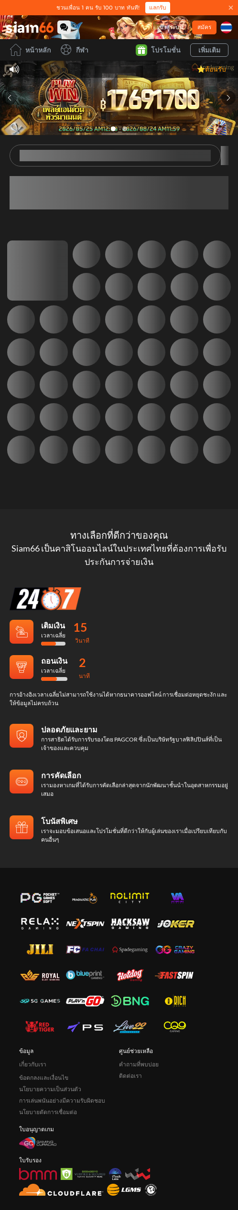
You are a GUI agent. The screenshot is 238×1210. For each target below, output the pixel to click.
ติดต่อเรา (130, 1042)
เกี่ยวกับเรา (32, 1030)
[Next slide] (228, 98)
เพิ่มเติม (209, 50)
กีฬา (74, 50)
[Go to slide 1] (113, 128)
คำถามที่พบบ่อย (139, 1030)
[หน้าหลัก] (30, 27)
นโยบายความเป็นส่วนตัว (50, 1055)
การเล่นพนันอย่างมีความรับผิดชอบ (62, 1067)
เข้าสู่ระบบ (170, 27)
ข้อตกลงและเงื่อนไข (43, 1044)
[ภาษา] (226, 27)
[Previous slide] (9, 98)
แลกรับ (157, 7)
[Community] (64, 27)
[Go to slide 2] (124, 128)
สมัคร (204, 27)
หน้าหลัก (30, 50)
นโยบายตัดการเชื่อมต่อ (48, 1078)
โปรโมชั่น (158, 50)
